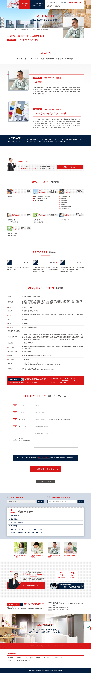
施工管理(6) (14, 526)
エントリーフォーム (28, 368)
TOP (23, 645)
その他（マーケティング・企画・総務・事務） (20, 660)
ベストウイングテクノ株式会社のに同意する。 (46, 458)
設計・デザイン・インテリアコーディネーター (56, 658)
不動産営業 (10, 658)
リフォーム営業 (29, 658)
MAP (54, 605)
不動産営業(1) (15, 516)
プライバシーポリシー (43, 458)
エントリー (59, 645)
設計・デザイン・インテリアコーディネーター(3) (26, 529)
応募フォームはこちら (70, 167)
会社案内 (49, 6)
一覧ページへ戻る (45, 481)
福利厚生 (57, 6)
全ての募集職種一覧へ (32, 586)
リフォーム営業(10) (17, 522)
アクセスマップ (52, 2)
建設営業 (19, 658)
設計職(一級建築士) (70, 555)
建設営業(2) (14, 519)
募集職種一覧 (30, 645)
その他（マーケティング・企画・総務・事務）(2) (26, 533)
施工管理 (38, 658)
